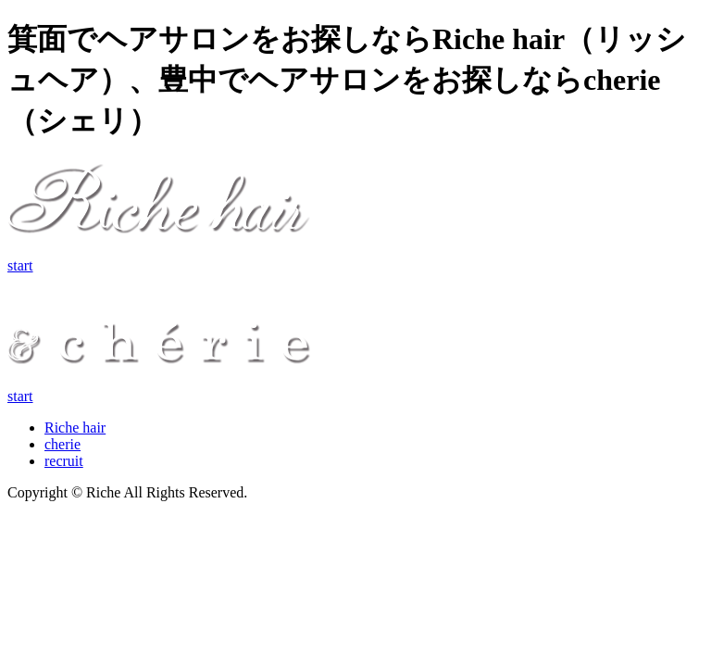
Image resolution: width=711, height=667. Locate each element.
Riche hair (75, 427)
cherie (62, 444)
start (20, 265)
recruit (63, 461)
